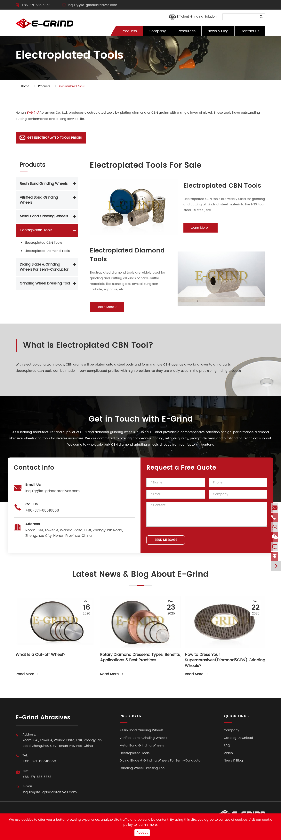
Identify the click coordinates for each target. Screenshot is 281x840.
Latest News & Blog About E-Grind (140, 575)
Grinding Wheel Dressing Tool (45, 283)
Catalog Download (238, 738)
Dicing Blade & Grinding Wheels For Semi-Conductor (44, 267)
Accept (142, 832)
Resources (187, 31)
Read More (27, 674)
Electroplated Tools (71, 86)
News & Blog (218, 31)
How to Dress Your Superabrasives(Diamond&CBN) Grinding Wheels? (225, 658)
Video (228, 753)
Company (157, 31)
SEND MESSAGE (166, 539)
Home (25, 86)
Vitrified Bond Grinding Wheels (39, 200)
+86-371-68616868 (35, 5)
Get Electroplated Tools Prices (51, 138)
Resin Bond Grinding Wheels (44, 183)
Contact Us (249, 31)
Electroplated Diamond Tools (47, 250)
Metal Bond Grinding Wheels (44, 216)
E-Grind (32, 112)
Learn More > (200, 227)
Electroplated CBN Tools (43, 242)
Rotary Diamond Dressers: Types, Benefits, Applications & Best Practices (140, 658)
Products (129, 31)
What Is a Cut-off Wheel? (41, 655)
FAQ (227, 745)
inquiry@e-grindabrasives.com (92, 5)
